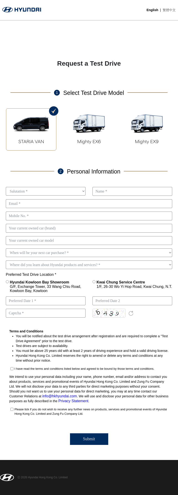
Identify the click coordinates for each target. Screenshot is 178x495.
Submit (89, 439)
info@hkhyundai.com (57, 396)
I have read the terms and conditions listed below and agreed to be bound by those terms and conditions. (84, 368)
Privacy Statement (71, 401)
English (152, 10)
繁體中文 (169, 10)
